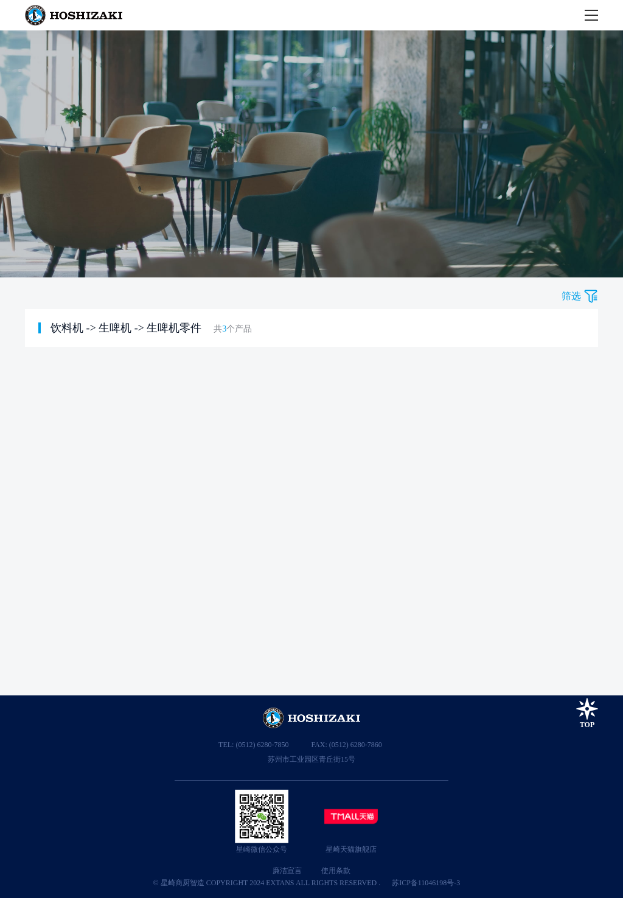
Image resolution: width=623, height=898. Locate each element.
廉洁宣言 (287, 870)
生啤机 (115, 328)
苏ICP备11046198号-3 (426, 883)
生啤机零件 (174, 328)
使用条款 (335, 870)
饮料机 (66, 328)
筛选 (571, 296)
